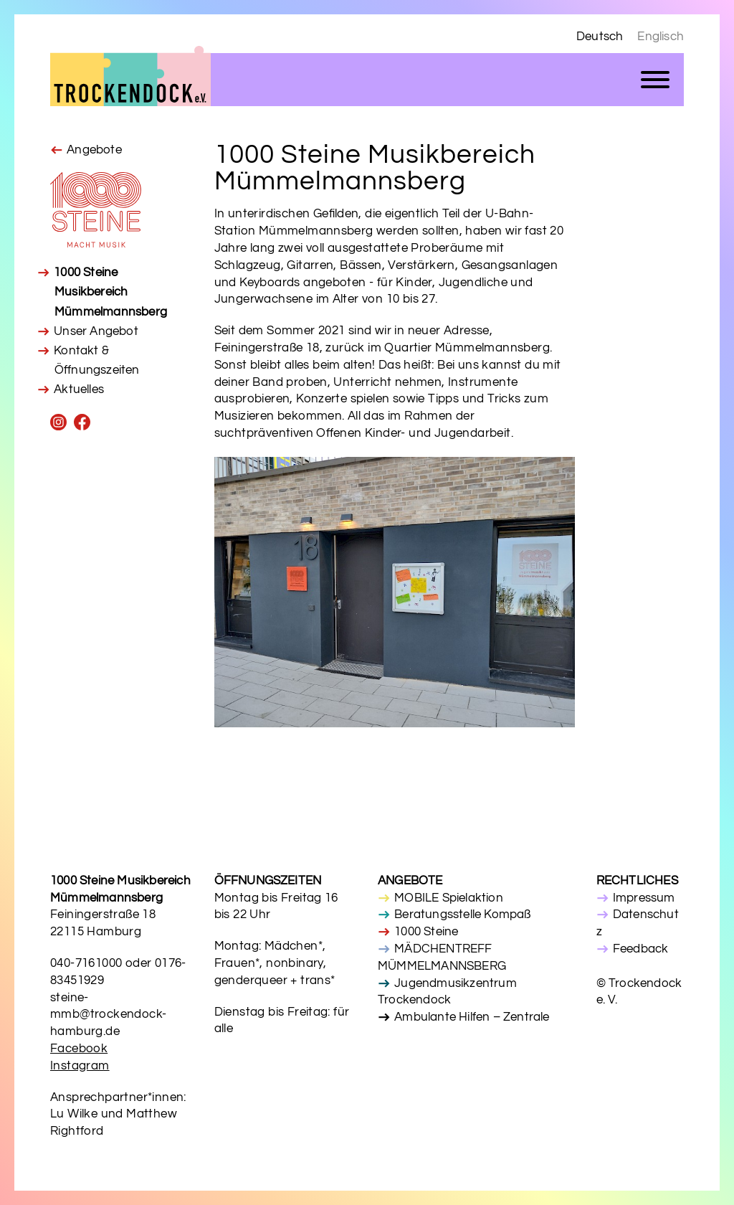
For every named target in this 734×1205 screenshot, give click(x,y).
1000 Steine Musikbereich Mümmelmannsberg (110, 292)
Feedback (641, 948)
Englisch (660, 36)
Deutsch (599, 36)
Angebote (94, 149)
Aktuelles (79, 389)
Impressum (644, 898)
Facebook (79, 1048)
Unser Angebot (96, 331)
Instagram (80, 1065)
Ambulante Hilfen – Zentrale (471, 1017)
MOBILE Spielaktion (448, 898)
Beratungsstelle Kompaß (462, 914)
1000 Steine (426, 931)
